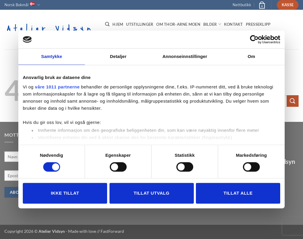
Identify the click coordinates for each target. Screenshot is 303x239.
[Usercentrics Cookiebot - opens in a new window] (254, 39)
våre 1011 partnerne (57, 86)
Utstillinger (139, 24)
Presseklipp (258, 24)
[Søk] (107, 24)
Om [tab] (251, 56)
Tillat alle (237, 193)
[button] (261, 5)
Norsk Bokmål (22, 5)
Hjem (117, 24)
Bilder (212, 24)
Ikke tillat (65, 193)
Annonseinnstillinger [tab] (184, 56)
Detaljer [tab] (118, 56)
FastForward (112, 231)
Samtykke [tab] (51, 56)
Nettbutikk (242, 4)
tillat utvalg (151, 193)
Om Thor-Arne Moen (178, 24)
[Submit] (293, 101)
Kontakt (233, 24)
